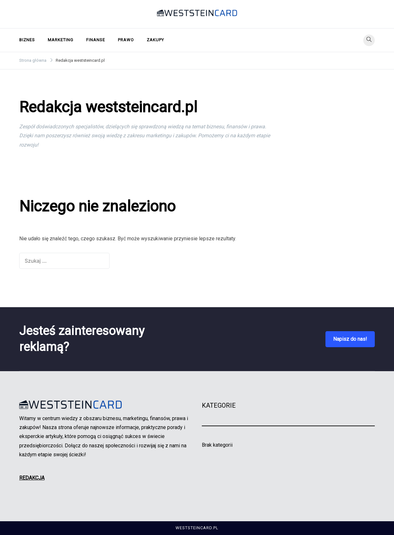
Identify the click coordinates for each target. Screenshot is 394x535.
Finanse (95, 39)
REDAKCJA (32, 478)
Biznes (27, 39)
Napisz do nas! (350, 339)
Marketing (60, 39)
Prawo (126, 39)
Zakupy (155, 39)
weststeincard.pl (197, 527)
